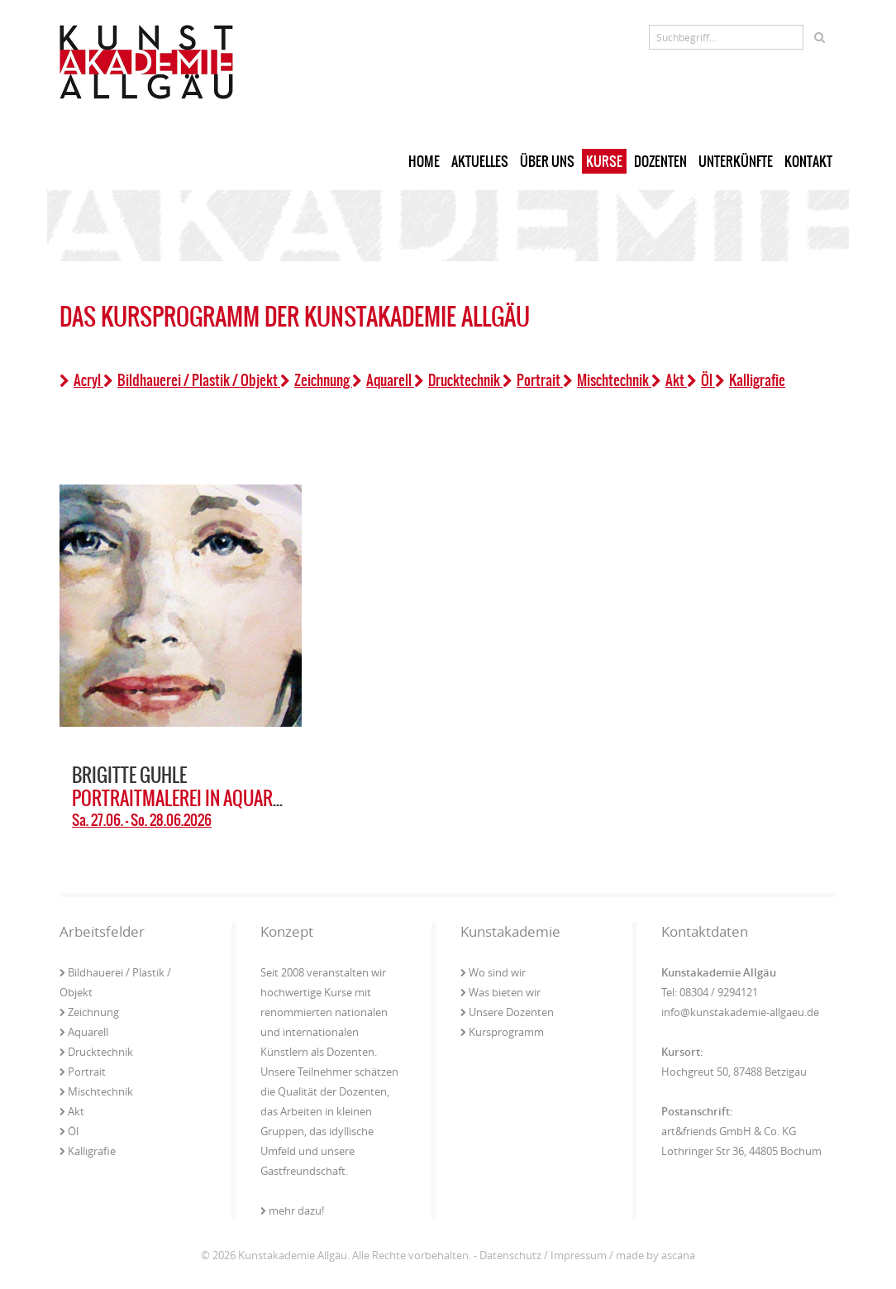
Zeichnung (316, 380)
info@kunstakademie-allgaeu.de (740, 1012)
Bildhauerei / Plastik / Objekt (191, 380)
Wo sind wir (493, 972)
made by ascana (655, 1255)
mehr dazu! (292, 1210)
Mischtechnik (607, 380)
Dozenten (660, 161)
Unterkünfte (735, 161)
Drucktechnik (458, 380)
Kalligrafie (750, 380)
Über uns (547, 161)
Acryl (81, 380)
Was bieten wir (500, 992)
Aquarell (383, 380)
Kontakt (808, 161)
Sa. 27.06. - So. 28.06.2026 (142, 820)
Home (424, 161)
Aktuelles (479, 161)
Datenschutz (510, 1255)
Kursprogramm (502, 1031)
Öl (701, 380)
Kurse (604, 161)
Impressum (578, 1255)
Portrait (533, 380)
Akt (669, 380)
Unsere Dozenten (507, 1012)
